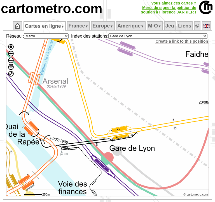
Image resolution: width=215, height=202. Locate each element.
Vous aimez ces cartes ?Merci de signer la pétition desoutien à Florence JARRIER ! (168, 7)
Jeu (170, 26)
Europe (103, 26)
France (79, 26)
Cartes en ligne (45, 26)
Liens (185, 26)
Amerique (131, 26)
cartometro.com (51, 8)
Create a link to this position (182, 41)
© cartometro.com (196, 195)
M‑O (155, 26)
